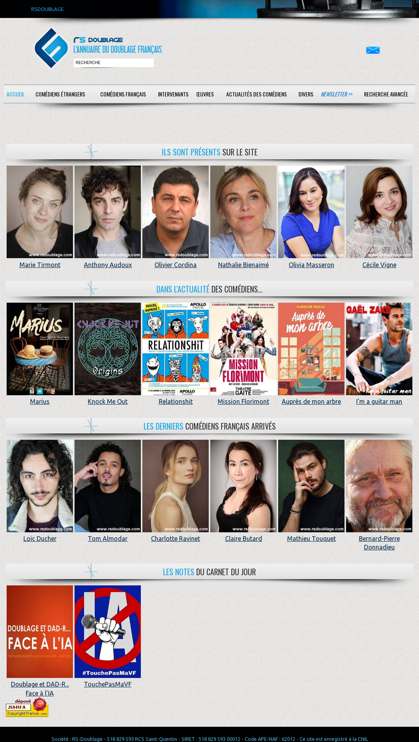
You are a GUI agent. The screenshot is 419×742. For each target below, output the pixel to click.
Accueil (16, 94)
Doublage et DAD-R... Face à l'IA (40, 684)
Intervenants (173, 94)
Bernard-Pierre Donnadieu (379, 538)
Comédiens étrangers (60, 94)
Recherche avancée (386, 94)
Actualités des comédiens (256, 94)
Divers (305, 94)
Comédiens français (123, 94)
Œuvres (205, 94)
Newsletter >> (336, 94)
